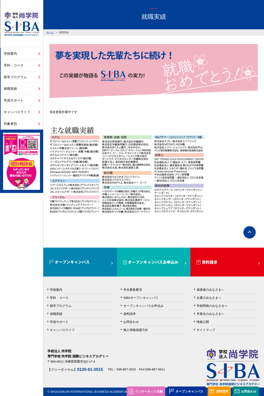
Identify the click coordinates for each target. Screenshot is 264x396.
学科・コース (14, 65)
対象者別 (10, 123)
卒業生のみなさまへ (210, 314)
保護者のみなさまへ (210, 289)
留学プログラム (15, 77)
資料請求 (222, 391)
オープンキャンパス (189, 391)
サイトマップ (206, 330)
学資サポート (14, 100)
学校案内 (10, 53)
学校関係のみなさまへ (212, 305)
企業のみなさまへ (209, 297)
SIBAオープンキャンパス (140, 297)
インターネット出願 (149, 391)
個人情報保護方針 (135, 330)
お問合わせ (248, 391)
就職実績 (10, 88)
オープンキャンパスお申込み (143, 305)
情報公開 (203, 322)
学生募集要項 (132, 289)
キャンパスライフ (17, 112)
